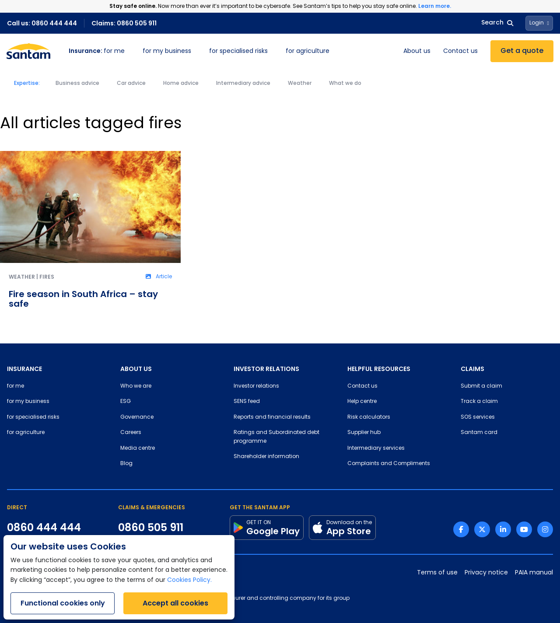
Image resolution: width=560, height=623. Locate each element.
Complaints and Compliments (388, 463)
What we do (345, 83)
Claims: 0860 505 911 (124, 23)
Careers (130, 432)
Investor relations (256, 386)
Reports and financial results (272, 417)
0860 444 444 (44, 528)
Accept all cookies (175, 603)
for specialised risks (238, 51)
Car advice (131, 83)
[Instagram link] (545, 529)
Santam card (479, 432)
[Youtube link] (524, 529)
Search (497, 23)
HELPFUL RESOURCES (378, 368)
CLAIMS (472, 368)
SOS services (478, 417)
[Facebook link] (461, 529)
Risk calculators (368, 417)
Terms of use (437, 573)
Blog (126, 463)
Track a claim (479, 401)
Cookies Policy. (189, 580)
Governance (137, 417)
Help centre (362, 401)
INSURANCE (24, 368)
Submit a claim (481, 386)
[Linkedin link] (503, 529)
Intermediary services (376, 448)
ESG (125, 401)
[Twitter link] (482, 529)
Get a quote (521, 51)
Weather (300, 83)
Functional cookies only (63, 603)
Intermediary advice (243, 83)
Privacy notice (486, 573)
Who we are (135, 386)
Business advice (77, 83)
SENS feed (247, 401)
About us (416, 51)
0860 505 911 (150, 528)
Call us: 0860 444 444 (42, 23)
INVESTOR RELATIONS (266, 368)
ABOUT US (136, 368)
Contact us (460, 51)
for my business (167, 51)
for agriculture (307, 51)
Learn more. (434, 6)
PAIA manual (534, 573)
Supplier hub (364, 432)
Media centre (137, 448)
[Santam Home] (28, 51)
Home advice (181, 83)
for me (97, 51)
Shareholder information (266, 456)
